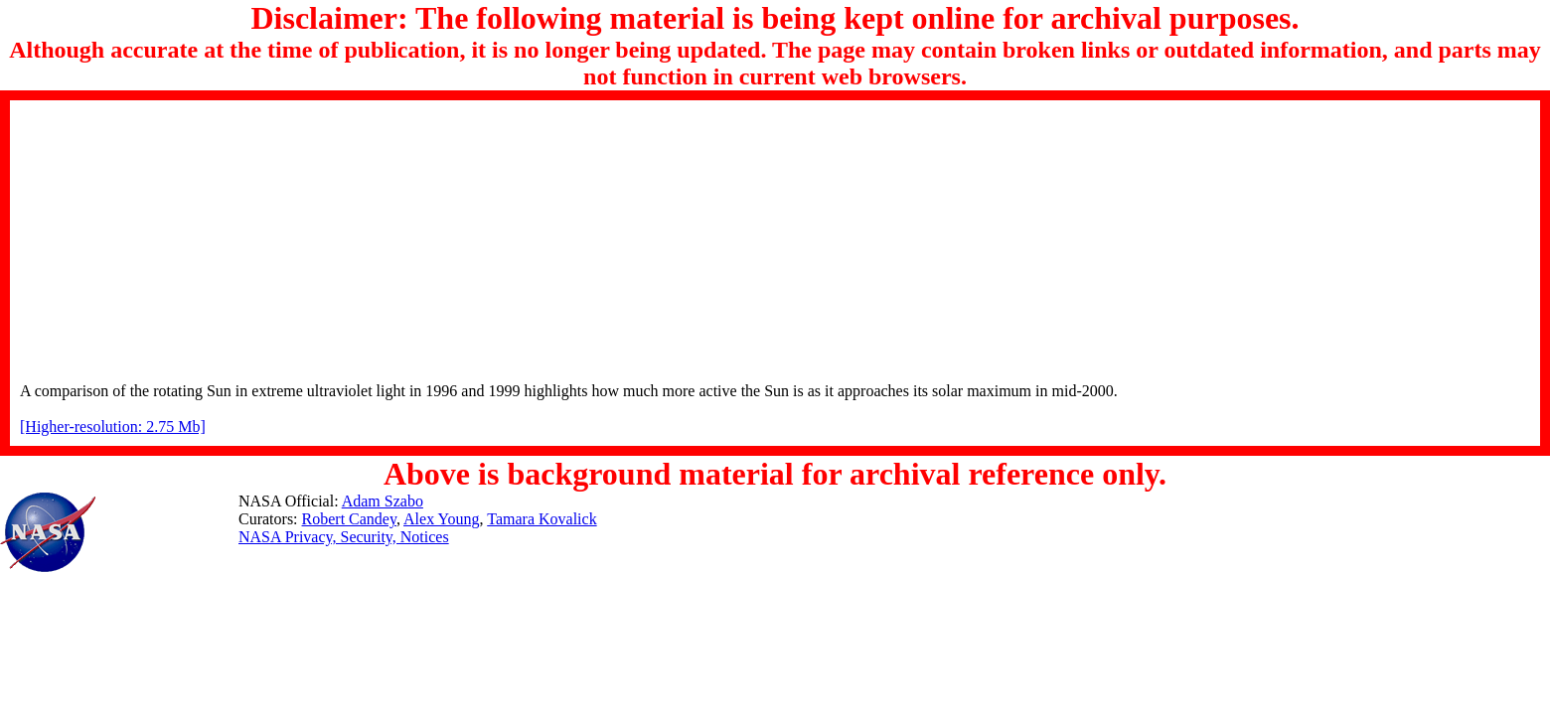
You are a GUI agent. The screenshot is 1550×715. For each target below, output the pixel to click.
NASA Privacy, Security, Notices (343, 536)
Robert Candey (349, 518)
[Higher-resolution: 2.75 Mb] (113, 426)
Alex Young (441, 518)
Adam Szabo (382, 501)
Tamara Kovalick (541, 518)
